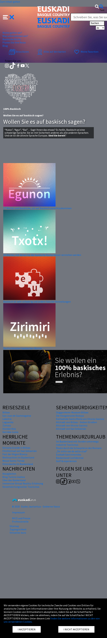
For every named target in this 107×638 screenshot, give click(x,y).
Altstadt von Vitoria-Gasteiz (71, 425)
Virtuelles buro (18, 532)
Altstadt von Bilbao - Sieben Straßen (76, 422)
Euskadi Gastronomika (68, 454)
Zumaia (6, 425)
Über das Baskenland (14, 480)
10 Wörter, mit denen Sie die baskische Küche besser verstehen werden (42, 255)
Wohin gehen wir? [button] (12, 32)
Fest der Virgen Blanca (14, 454)
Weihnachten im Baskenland (18, 457)
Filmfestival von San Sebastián (19, 451)
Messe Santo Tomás (13, 460)
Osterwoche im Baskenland (17, 464)
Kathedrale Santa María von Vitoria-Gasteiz (80, 419)
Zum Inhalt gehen (10, 1)
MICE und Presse (21, 518)
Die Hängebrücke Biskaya (70, 415)
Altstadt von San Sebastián (71, 428)
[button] (8, 16)
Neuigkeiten (9, 473)
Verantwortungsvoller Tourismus (20, 486)
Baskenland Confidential (70, 457)
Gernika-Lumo (10, 432)
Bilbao (6, 412)
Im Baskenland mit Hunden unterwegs (77, 441)
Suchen (97, 23)
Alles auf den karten (51, 51)
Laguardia (7, 422)
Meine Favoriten (85, 51)
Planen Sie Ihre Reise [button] (14, 42)
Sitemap (14, 526)
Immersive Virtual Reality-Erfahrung (22, 483)
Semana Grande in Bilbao (16, 447)
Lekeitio (7, 419)
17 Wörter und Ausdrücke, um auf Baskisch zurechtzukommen (37, 208)
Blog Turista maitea (13, 477)
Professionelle (20, 521)
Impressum (18, 512)
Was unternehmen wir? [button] (15, 36)
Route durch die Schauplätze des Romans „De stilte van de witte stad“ (79, 449)
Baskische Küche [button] (11, 39)
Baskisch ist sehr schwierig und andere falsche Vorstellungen (37, 301)
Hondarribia (9, 428)
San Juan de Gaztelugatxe (16, 415)
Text (102, 10)
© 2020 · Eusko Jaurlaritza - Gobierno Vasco (36, 506)
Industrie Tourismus (67, 444)
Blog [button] (5, 45)
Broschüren (19, 51)
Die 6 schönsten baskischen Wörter (22, 348)
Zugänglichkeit (18, 529)
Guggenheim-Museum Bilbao (72, 412)
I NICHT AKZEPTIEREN (76, 629)
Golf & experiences (66, 461)
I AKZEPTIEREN (27, 629)
